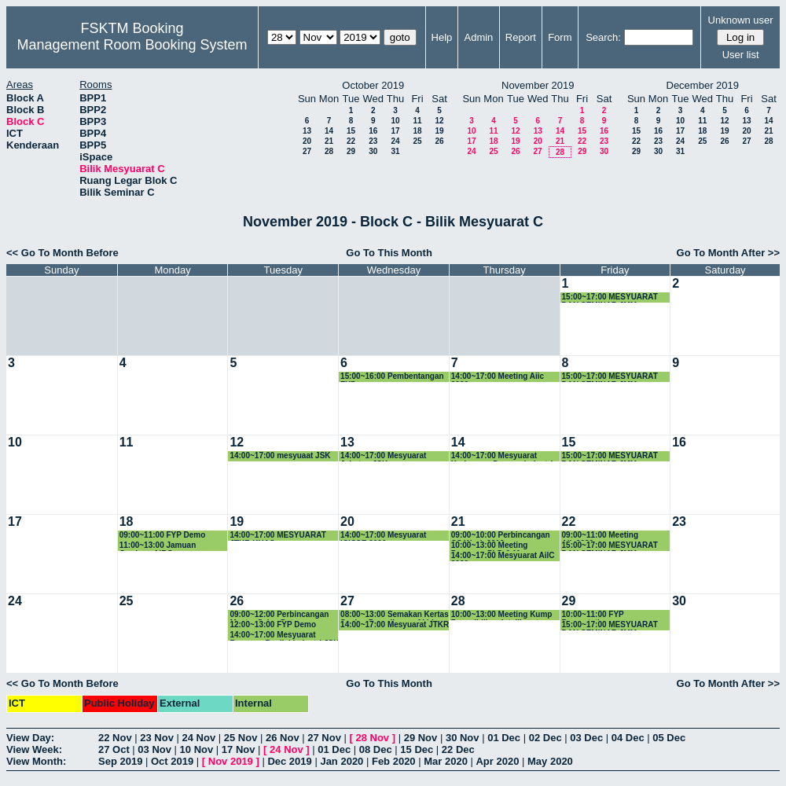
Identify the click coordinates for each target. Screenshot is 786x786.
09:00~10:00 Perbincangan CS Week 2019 (500, 536)
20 (307, 141)
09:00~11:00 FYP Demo (162, 535)
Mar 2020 (446, 761)
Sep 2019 (120, 761)
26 (439, 141)
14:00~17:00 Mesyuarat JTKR (394, 624)
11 (417, 120)
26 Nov (282, 738)
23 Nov (157, 738)
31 (395, 151)
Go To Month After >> (728, 253)
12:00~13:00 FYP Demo (273, 624)
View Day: (30, 738)
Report (520, 37)
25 (417, 141)
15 (351, 131)
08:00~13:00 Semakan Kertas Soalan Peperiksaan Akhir (394, 615)
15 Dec (416, 749)
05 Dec (668, 738)
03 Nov (154, 749)
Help (442, 37)
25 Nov (241, 738)
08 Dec (375, 749)
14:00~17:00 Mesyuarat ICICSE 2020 (383, 536)
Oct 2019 (172, 761)
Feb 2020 (394, 761)
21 (329, 141)
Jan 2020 (341, 761)
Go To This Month (389, 253)
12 (439, 120)
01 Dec (503, 738)
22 (351, 141)
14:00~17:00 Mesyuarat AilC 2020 (503, 556)
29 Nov (421, 738)
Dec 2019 (289, 761)
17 (395, 131)
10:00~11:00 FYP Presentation (593, 615)
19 (439, 131)
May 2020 (550, 761)
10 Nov (197, 749)
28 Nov (372, 738)
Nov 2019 (230, 761)
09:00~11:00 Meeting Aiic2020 (600, 536)
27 (307, 151)
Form (559, 37)
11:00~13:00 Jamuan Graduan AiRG (157, 546)
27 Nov (324, 738)
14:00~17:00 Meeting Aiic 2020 (497, 377)
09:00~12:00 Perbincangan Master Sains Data (279, 615)
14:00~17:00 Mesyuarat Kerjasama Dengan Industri (502, 456)
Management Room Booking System (132, 45)
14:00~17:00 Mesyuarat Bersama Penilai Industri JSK (284, 635)
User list (740, 55)
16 (373, 131)
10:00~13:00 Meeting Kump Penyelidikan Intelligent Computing (502, 615)
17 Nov (238, 749)
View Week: (34, 749)
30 (373, 151)
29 (351, 151)
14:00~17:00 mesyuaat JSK (280, 455)
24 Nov (199, 738)
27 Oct (114, 749)
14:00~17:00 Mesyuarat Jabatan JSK (383, 456)
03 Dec (586, 738)
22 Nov (115, 738)
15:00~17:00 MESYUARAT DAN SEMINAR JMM (610, 297)
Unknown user (740, 20)
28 (329, 151)
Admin (479, 37)
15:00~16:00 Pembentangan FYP (391, 377)
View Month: (36, 761)
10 (395, 120)
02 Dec (545, 738)
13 (307, 131)
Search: (603, 37)
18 (417, 131)
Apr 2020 (497, 761)
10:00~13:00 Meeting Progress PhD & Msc (489, 546)
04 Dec (628, 738)
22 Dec (458, 749)
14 (329, 131)
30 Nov (462, 738)
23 (373, 141)
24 (395, 141)
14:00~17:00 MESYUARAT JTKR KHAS (277, 536)
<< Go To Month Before (62, 253)
